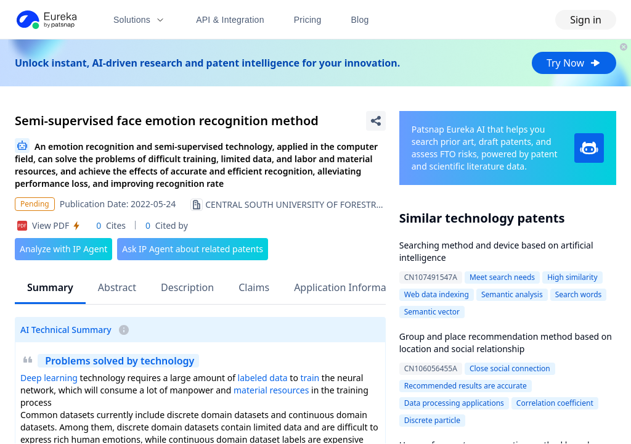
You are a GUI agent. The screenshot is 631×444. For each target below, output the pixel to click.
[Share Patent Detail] (376, 121)
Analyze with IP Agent (63, 249)
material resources (271, 390)
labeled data (263, 378)
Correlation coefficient (554, 403)
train (310, 378)
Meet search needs (502, 277)
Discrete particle (432, 420)
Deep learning (49, 378)
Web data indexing (436, 294)
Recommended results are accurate (465, 385)
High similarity (572, 277)
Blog (360, 20)
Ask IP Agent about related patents (192, 249)
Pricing (308, 20)
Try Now (574, 63)
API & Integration (230, 20)
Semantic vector (432, 311)
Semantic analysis (512, 294)
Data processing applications (454, 403)
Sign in (585, 20)
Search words (578, 294)
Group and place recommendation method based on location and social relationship (505, 343)
